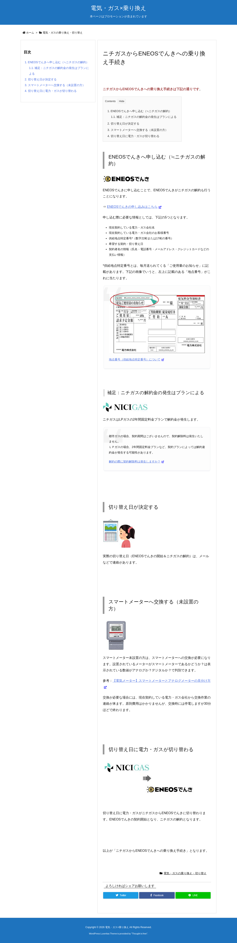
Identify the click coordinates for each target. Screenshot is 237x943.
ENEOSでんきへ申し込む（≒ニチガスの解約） (139, 111)
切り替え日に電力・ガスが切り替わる (133, 136)
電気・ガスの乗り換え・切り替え (63, 32)
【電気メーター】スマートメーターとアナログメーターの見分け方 (162, 680)
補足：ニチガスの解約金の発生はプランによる (144, 116)
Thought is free (139, 933)
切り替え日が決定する (123, 123)
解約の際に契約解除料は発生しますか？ (134, 461)
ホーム (30, 32)
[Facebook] (156, 895)
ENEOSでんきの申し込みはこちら (132, 206)
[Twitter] (120, 895)
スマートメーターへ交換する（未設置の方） (137, 130)
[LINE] (193, 895)
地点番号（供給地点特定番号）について (134, 359)
